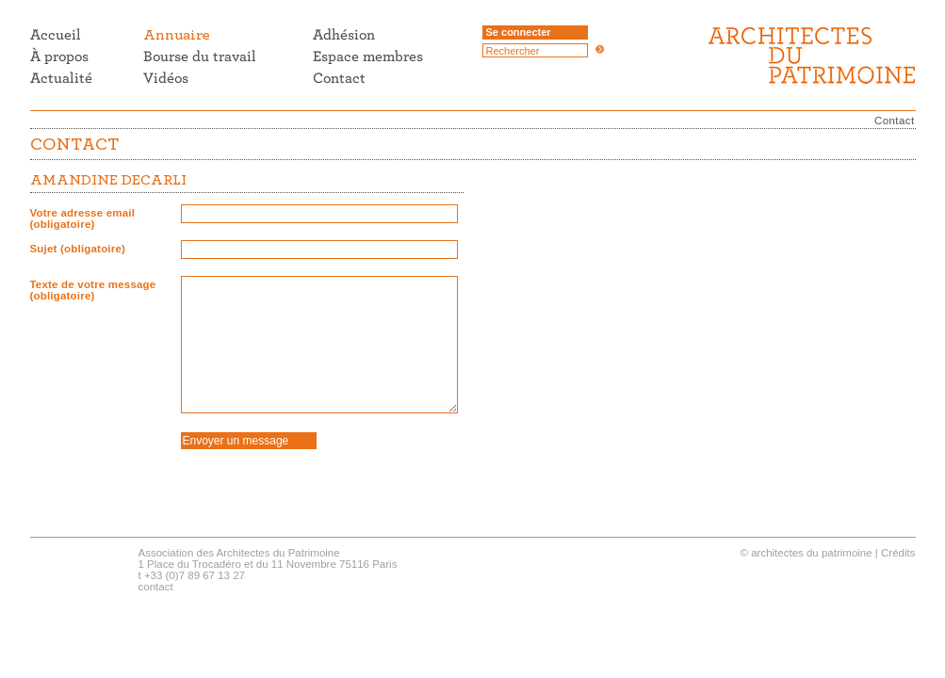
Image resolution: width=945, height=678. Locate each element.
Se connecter (518, 32)
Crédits (898, 552)
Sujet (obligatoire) (78, 248)
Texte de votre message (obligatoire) (93, 290)
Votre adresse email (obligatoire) (83, 218)
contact (155, 586)
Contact (894, 120)
